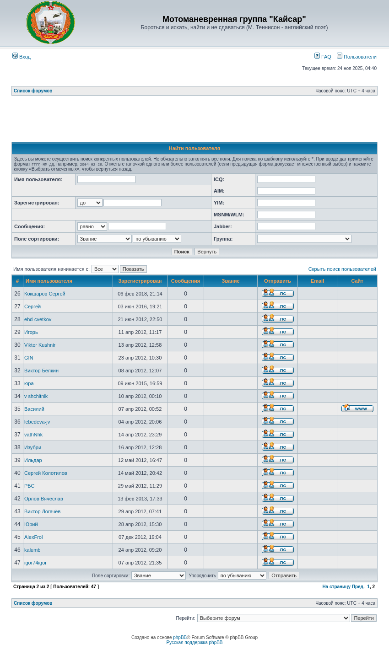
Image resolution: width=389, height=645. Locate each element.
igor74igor (35, 562)
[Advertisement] (194, 121)
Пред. (358, 586)
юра (29, 383)
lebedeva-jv (37, 422)
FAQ (322, 56)
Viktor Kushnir (39, 345)
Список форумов (33, 90)
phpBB (180, 637)
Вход (21, 56)
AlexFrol (33, 537)
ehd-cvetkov (37, 319)
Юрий (31, 524)
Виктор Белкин (41, 370)
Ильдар (33, 460)
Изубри (32, 447)
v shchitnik (36, 396)
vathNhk (33, 434)
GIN (28, 357)
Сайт (357, 281)
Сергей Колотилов (45, 473)
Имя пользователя (49, 281)
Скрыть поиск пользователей (342, 269)
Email (317, 281)
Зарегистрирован (140, 281)
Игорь (31, 332)
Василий (34, 409)
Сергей (32, 306)
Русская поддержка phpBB (194, 642)
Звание (231, 281)
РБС (29, 486)
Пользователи (357, 56)
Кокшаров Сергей (44, 293)
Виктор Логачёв (42, 511)
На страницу (336, 586)
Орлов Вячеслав (43, 498)
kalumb (32, 550)
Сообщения (185, 281)
